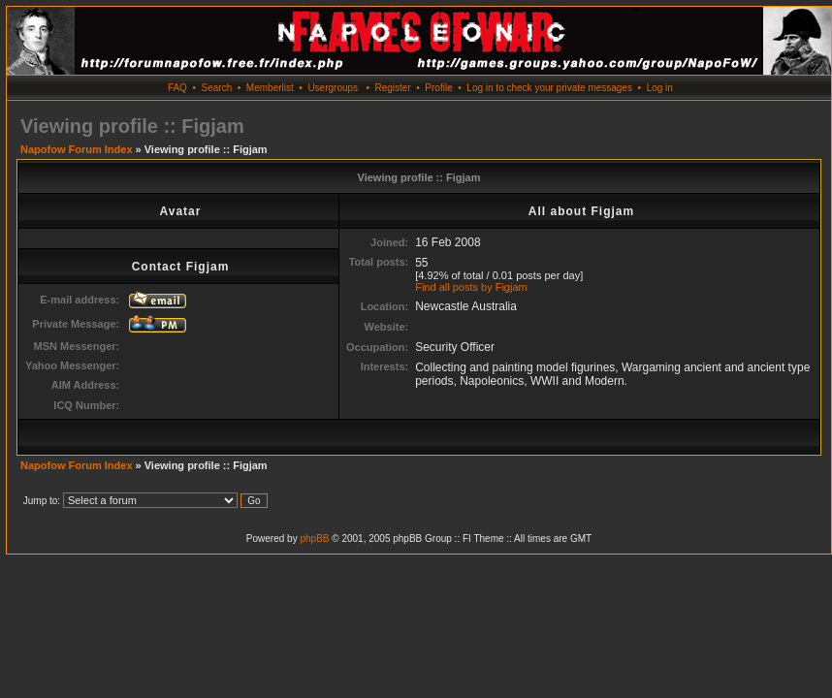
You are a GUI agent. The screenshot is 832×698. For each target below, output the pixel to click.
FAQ (177, 87)
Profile (438, 87)
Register (392, 87)
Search (217, 87)
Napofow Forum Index (76, 149)
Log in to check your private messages (549, 87)
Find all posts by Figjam (471, 287)
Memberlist (270, 87)
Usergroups (332, 87)
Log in (660, 87)
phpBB (314, 538)
